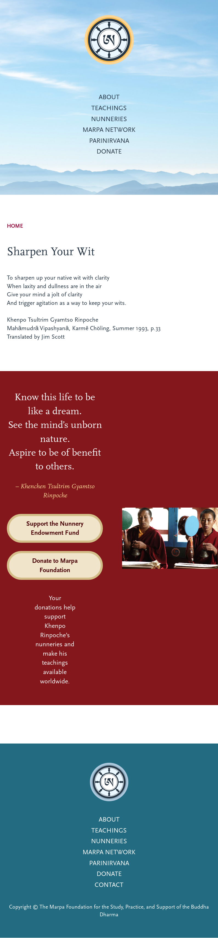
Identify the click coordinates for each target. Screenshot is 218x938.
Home (15, 226)
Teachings (109, 108)
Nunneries (109, 119)
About (109, 97)
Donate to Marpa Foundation (55, 565)
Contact (109, 885)
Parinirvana (109, 140)
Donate (109, 151)
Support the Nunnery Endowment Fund (54, 528)
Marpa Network (109, 129)
